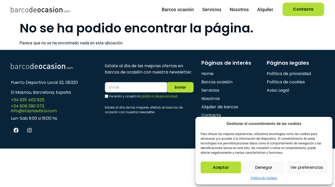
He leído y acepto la (143, 96)
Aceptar (221, 167)
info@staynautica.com (34, 111)
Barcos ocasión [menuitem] (178, 9)
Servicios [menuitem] (211, 9)
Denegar (263, 167)
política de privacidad (159, 96)
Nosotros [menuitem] (239, 9)
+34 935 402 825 (27, 100)
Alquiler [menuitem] (265, 9)
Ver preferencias (306, 167)
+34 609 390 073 (27, 106)
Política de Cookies (264, 178)
